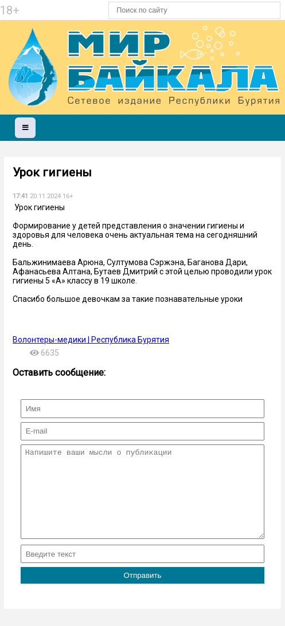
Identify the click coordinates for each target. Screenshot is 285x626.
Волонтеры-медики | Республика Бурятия (91, 339)
